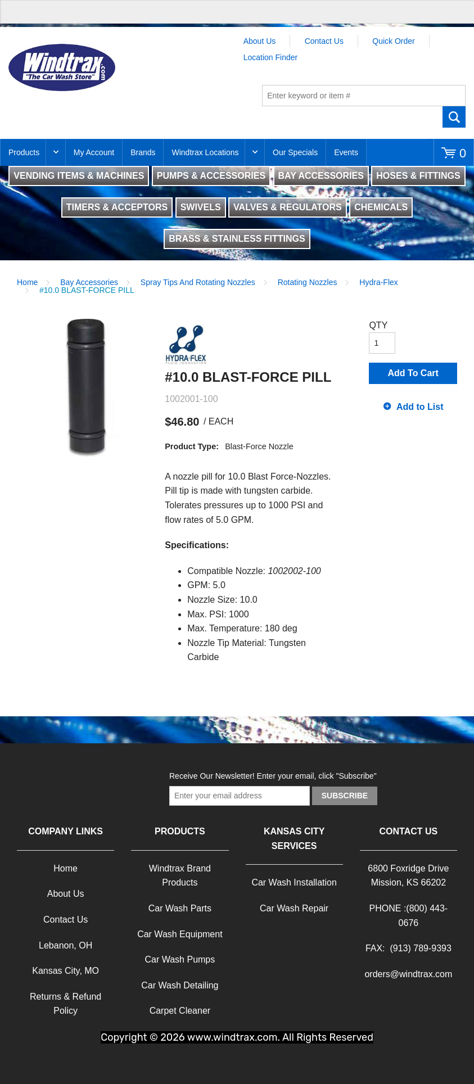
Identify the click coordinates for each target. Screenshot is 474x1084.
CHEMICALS (381, 207)
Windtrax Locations (204, 152)
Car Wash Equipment (179, 934)
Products (23, 152)
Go (454, 117)
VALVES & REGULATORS (287, 207)
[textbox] (364, 95)
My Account (94, 152)
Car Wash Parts (179, 908)
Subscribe (345, 795)
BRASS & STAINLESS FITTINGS (237, 238)
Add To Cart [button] (413, 373)
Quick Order (393, 41)
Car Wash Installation (293, 882)
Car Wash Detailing (179, 985)
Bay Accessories (89, 282)
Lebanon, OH (65, 945)
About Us (259, 41)
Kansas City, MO (65, 970)
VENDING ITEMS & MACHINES (78, 175)
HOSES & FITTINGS (418, 175)
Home (27, 282)
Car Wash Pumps (180, 959)
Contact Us (324, 41)
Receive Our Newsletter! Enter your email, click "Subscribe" (273, 775)
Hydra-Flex (378, 282)
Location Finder (270, 57)
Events (346, 152)
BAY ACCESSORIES (321, 175)
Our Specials (295, 152)
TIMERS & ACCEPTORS (117, 207)
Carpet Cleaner (180, 1010)
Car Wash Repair (294, 908)
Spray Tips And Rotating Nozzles (198, 282)
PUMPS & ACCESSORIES (211, 175)
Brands (142, 152)
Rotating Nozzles (307, 282)
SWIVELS (200, 207)
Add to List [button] (420, 407)
